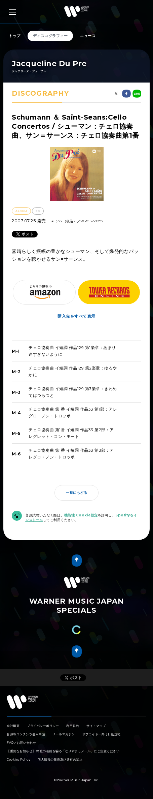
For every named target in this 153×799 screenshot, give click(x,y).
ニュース (87, 35)
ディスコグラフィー (50, 35)
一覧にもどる (76, 492)
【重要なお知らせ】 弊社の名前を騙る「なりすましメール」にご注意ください (63, 751)
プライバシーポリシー (43, 726)
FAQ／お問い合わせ (21, 742)
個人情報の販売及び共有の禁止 (60, 759)
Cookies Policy (18, 759)
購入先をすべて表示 (76, 316)
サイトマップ (96, 726)
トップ (15, 35)
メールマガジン (63, 734)
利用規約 (72, 726)
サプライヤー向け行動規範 (101, 734)
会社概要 (13, 726)
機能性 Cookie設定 (81, 515)
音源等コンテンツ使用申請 (26, 734)
